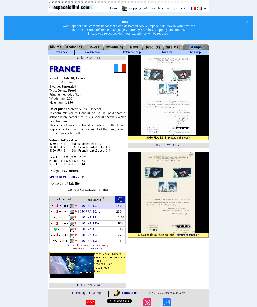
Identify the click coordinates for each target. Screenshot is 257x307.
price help (71, 245)
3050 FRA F (87, 217)
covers (180, 8)
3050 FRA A (87, 235)
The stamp (195, 52)
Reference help (132, 52)
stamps (169, 8)
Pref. (202, 8)
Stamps (97, 293)
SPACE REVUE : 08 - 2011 (67, 177)
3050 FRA (86, 229)
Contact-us (125, 293)
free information (93, 248)
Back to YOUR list (88, 58)
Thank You (166, 52)
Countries (61, 52)
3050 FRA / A (89, 211)
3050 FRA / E (88, 206)
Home (114, 8)
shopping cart (134, 8)
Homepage (79, 293)
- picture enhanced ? (178, 138)
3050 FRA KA (88, 223)
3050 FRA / (88, 241)
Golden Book (92, 52)
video (91, 302)
